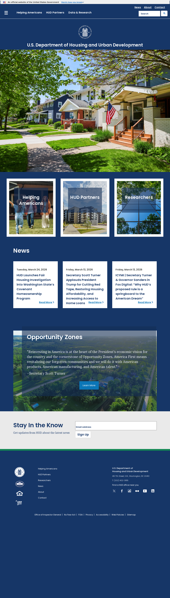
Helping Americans (29, 12)
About (148, 7)
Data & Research (79, 12)
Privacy (89, 514)
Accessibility (102, 514)
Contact (160, 7)
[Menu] (6, 12)
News (137, 7)
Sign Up (83, 434)
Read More (45, 302)
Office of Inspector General (47, 514)
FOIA (80, 514)
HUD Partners (55, 12)
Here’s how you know (71, 2)
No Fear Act (69, 514)
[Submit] (164, 13)
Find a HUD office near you (125, 485)
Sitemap (131, 514)
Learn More (89, 385)
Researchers (44, 480)
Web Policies (118, 514)
